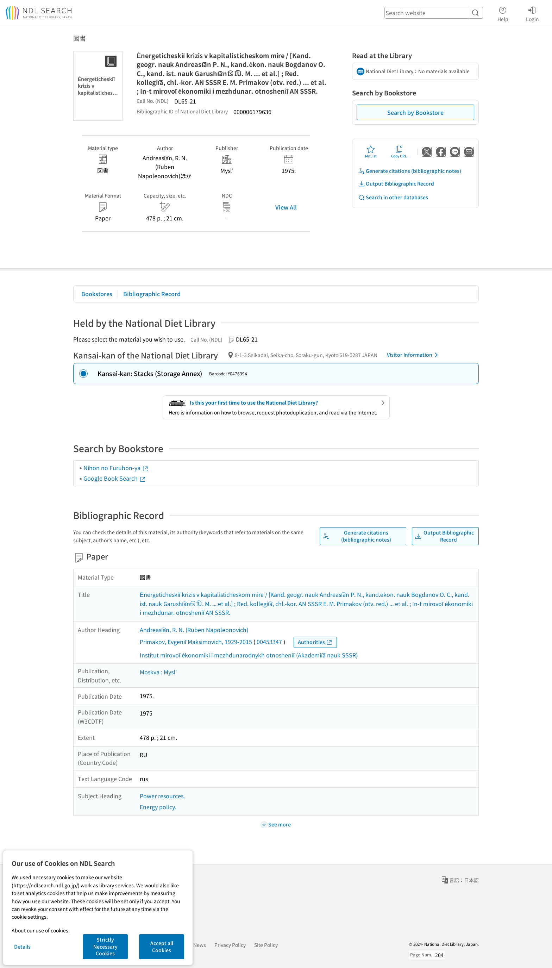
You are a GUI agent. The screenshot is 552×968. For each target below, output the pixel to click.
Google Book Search (114, 478)
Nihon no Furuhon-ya (116, 467)
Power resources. (162, 796)
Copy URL (399, 151)
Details (22, 946)
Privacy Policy (230, 944)
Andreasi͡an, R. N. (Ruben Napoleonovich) (194, 629)
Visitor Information (413, 355)
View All (286, 207)
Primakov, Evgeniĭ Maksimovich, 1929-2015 (196, 641)
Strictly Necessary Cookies (105, 946)
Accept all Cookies (161, 946)
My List (371, 151)
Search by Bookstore (415, 112)
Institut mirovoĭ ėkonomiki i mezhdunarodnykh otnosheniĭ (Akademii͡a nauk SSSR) (249, 655)
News (199, 944)
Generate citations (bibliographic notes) (409, 171)
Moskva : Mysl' (158, 672)
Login (532, 13)
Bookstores (96, 293)
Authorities (315, 642)
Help (502, 13)
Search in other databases (393, 197)
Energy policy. (158, 806)
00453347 (269, 641)
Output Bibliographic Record (396, 183)
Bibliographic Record (152, 293)
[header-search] (433, 13)
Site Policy (266, 944)
